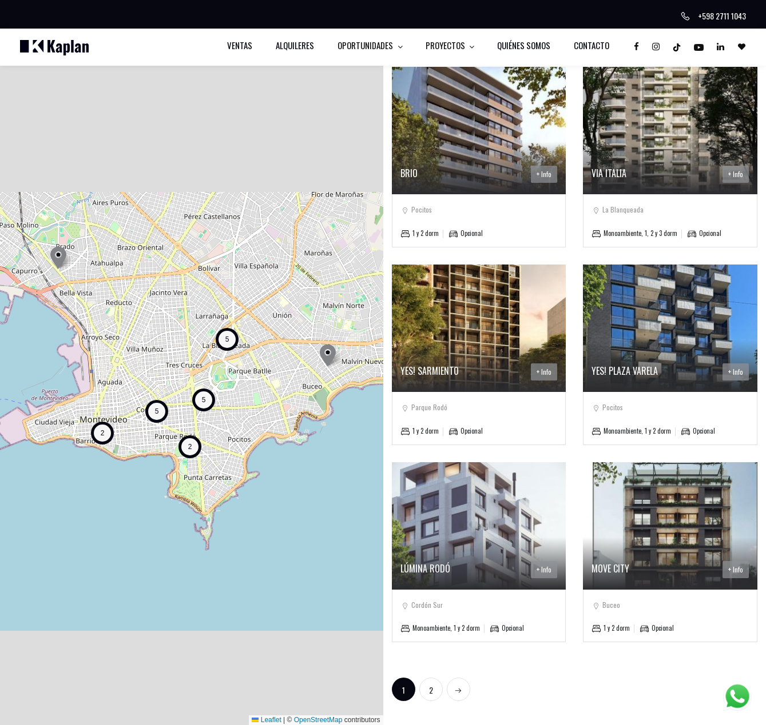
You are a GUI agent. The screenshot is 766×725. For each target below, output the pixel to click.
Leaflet (266, 720)
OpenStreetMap (318, 720)
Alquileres (295, 45)
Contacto (591, 45)
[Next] (458, 689)
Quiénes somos (523, 45)
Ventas (239, 45)
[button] (58, 257)
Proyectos (446, 45)
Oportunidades (366, 45)
